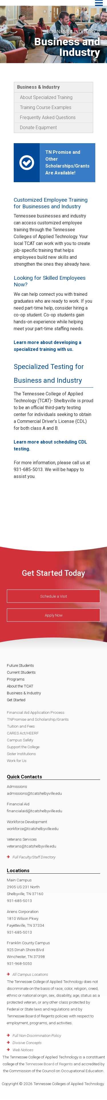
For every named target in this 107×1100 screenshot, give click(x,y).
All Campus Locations (30, 974)
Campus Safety (20, 740)
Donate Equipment (38, 127)
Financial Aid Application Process (35, 712)
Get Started (16, 699)
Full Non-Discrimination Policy (37, 1035)
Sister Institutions (21, 753)
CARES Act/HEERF (23, 733)
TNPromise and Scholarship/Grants (38, 719)
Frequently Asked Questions (48, 117)
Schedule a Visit (53, 596)
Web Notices (23, 1049)
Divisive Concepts (27, 1042)
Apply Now (53, 615)
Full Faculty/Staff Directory (34, 857)
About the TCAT (20, 686)
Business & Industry (38, 87)
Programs (16, 679)
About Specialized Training (46, 97)
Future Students (20, 665)
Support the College (23, 747)
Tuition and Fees (21, 726)
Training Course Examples (45, 107)
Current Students (21, 672)
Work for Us (17, 760)
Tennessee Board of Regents (49, 1064)
